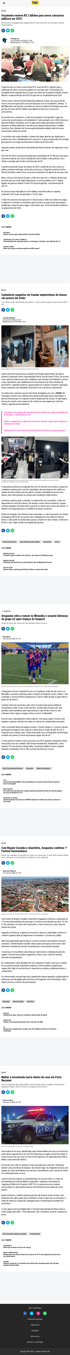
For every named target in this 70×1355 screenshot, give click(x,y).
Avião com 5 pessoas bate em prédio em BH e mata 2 (21, 248)
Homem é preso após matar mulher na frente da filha (21, 234)
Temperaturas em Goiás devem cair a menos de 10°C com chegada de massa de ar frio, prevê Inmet (32, 1255)
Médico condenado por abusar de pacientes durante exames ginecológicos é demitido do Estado (36, 422)
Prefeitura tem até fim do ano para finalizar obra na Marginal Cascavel (27, 562)
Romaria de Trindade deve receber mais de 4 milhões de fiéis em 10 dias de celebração (29, 1030)
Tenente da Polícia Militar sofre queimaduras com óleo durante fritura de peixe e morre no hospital (31, 783)
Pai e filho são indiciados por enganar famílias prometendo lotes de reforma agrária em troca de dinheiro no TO (32, 792)
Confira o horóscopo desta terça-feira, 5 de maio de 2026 (23, 1022)
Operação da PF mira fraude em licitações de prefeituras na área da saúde (34, 430)
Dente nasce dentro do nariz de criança (17, 1247)
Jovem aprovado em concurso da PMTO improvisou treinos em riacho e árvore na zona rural (31, 800)
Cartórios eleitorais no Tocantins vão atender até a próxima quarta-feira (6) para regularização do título (31, 1264)
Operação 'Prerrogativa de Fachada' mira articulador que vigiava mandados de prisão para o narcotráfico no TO (36, 413)
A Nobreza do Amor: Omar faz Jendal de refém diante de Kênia (25, 1015)
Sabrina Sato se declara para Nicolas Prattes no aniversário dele (25, 569)
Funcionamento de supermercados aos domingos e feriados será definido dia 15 (31, 241)
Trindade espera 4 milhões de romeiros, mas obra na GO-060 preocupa (28, 555)
